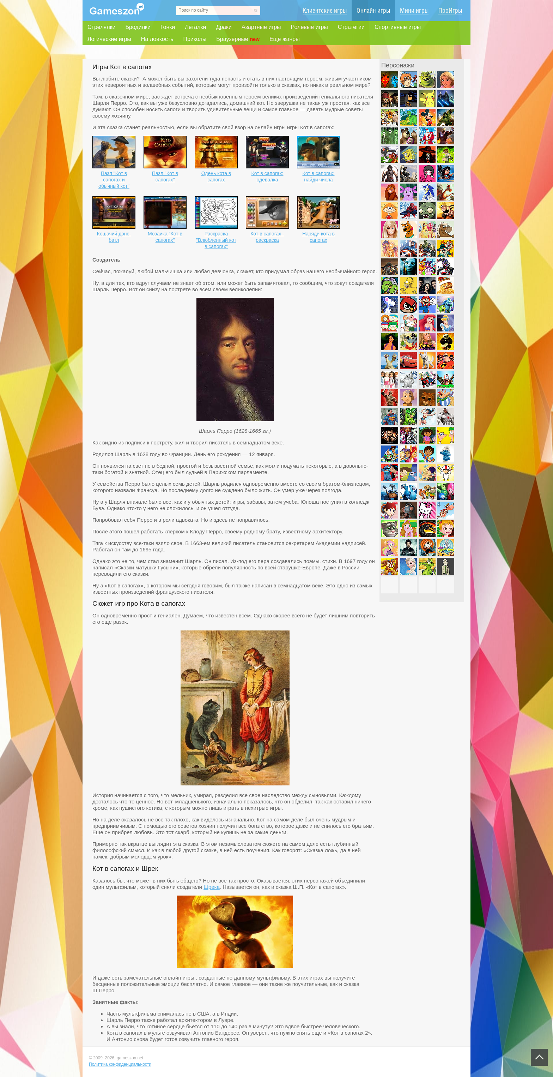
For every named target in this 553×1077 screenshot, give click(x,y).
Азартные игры (261, 27)
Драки (224, 27)
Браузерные (238, 39)
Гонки (167, 27)
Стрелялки (101, 27)
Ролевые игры (309, 27)
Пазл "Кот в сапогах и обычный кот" (113, 179)
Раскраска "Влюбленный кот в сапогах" (216, 240)
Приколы (194, 39)
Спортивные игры (398, 27)
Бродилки (138, 27)
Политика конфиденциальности (120, 1064)
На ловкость (157, 39)
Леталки (195, 27)
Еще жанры (284, 39)
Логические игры (109, 39)
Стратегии (351, 27)
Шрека (211, 887)
